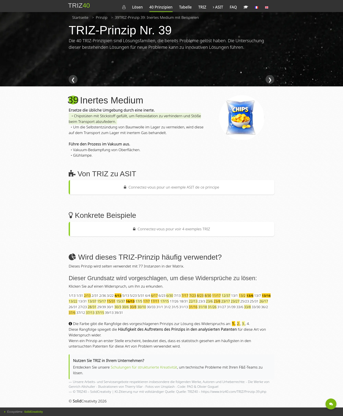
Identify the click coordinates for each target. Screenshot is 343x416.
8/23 (200, 295)
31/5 (175, 307)
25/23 (244, 301)
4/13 (118, 295)
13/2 (242, 295)
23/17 (225, 301)
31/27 (221, 307)
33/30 (256, 307)
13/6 (249, 295)
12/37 (226, 295)
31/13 (183, 307)
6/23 (162, 295)
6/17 (154, 295)
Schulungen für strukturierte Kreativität (144, 367)
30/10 (141, 307)
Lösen (137, 7)
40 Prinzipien (161, 7)
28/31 (92, 307)
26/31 (73, 307)
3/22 (110, 295)
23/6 (209, 301)
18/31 (183, 301)
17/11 (155, 301)
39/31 (118, 312)
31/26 (212, 307)
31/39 (231, 307)
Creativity (85, 401)
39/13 (109, 312)
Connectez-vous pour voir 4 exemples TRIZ (171, 228)
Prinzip (101, 17)
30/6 (125, 307)
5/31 (141, 295)
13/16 (266, 295)
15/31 (111, 301)
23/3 (201, 301)
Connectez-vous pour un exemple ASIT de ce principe (171, 187)
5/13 (125, 295)
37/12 (80, 312)
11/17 (216, 295)
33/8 (247, 307)
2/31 (95, 295)
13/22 (73, 301)
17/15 (164, 301)
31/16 (193, 307)
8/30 (208, 295)
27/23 (82, 307)
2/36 (102, 295)
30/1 (110, 307)
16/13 (130, 301)
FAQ (233, 7)
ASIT (218, 7)
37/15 (99, 312)
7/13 (177, 295)
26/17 (263, 301)
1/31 (79, 295)
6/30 (169, 295)
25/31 (254, 301)
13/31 (82, 301)
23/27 (235, 301)
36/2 (264, 307)
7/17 (185, 295)
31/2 (167, 307)
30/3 (117, 307)
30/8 (133, 307)
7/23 (192, 295)
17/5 (138, 301)
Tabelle (185, 7)
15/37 (120, 301)
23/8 (217, 301)
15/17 (101, 301)
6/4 (147, 295)
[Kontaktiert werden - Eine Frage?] (331, 404)
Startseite (80, 17)
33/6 (239, 307)
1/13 (72, 295)
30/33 (151, 307)
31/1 (159, 307)
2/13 (87, 295)
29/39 (101, 307)
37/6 (72, 312)
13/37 (92, 301)
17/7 (146, 301)
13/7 (257, 295)
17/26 (174, 301)
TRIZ (202, 7)
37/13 (90, 312)
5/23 (133, 295)
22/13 (193, 301)
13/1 (234, 295)
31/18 (202, 307)
